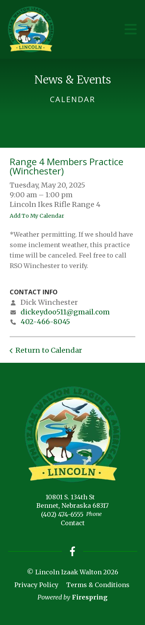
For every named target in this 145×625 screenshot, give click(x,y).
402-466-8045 (45, 321)
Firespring (89, 597)
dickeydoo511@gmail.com (65, 311)
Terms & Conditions (98, 585)
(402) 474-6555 (62, 514)
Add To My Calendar (37, 215)
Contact (73, 523)
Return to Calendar (48, 350)
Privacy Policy (36, 585)
